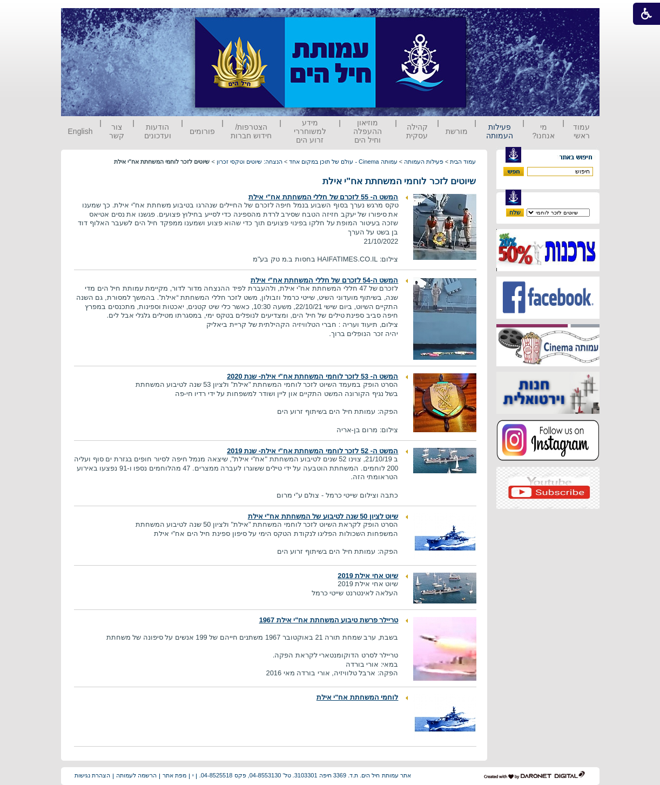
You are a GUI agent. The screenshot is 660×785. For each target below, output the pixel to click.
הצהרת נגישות (92, 775)
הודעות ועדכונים (157, 131)
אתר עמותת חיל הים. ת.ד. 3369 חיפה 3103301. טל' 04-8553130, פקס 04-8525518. (305, 775)
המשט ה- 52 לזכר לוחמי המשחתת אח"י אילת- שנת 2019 (312, 451)
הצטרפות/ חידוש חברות (251, 131)
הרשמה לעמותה (136, 775)
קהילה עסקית (417, 131)
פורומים (202, 131)
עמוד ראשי (581, 131)
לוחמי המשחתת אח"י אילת (357, 697)
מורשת (457, 131)
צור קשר (116, 131)
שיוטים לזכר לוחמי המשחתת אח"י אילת (399, 181)
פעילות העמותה (499, 131)
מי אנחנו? (543, 131)
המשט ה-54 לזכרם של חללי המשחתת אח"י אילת (324, 280)
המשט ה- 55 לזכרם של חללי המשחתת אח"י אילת (323, 197)
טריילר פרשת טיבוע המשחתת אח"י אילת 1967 (329, 620)
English (80, 131)
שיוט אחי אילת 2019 (368, 576)
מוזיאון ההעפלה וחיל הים (367, 131)
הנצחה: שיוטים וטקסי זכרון (249, 161)
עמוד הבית (463, 161)
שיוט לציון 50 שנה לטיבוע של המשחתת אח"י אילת (323, 516)
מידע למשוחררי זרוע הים (310, 131)
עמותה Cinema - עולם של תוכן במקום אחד (343, 161)
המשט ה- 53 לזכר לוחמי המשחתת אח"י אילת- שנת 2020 (312, 376)
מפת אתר (174, 775)
